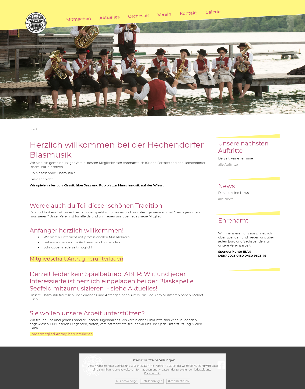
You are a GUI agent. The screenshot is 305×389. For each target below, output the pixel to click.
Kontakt (188, 13)
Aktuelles (109, 17)
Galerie (213, 12)
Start (33, 129)
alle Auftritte (228, 164)
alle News (225, 199)
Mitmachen (78, 19)
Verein (165, 14)
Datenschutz (152, 373)
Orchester (138, 16)
